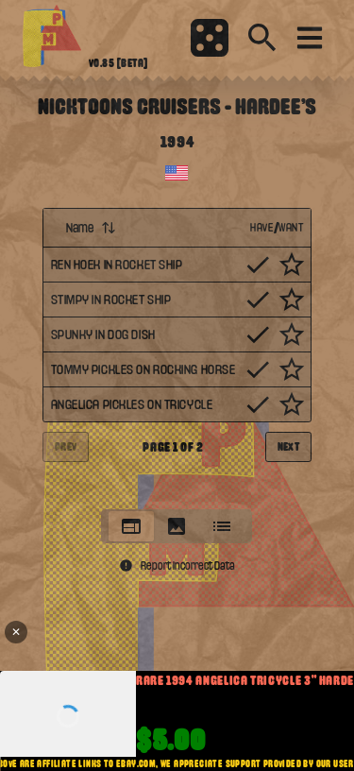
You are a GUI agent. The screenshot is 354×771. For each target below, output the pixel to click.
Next (289, 447)
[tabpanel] (177, 353)
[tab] (131, 526)
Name (91, 227)
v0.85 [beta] (118, 63)
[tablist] (176, 526)
